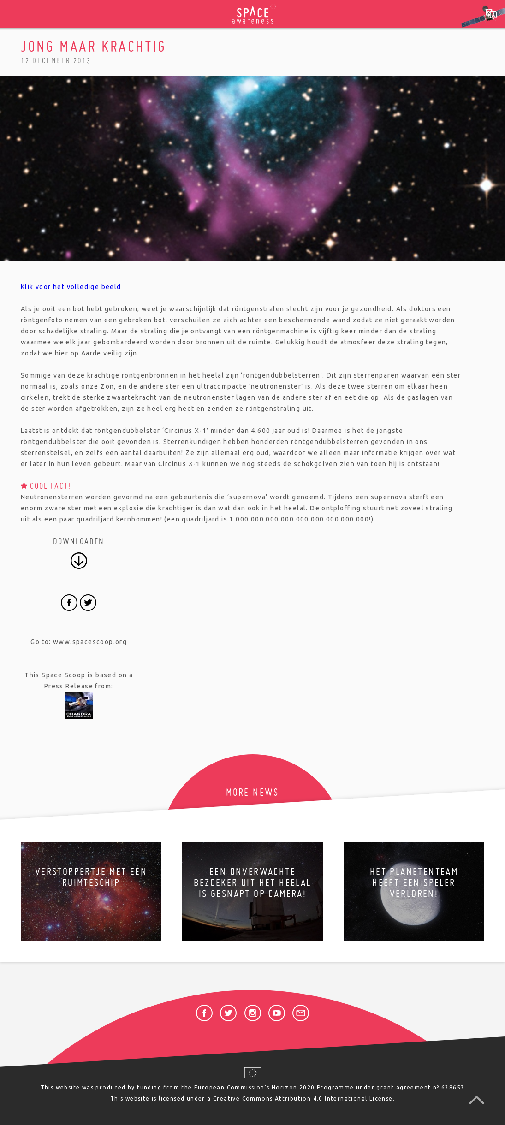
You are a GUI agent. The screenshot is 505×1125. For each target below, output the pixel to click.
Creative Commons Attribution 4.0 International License (303, 1098)
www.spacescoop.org (90, 641)
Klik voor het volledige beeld (71, 286)
